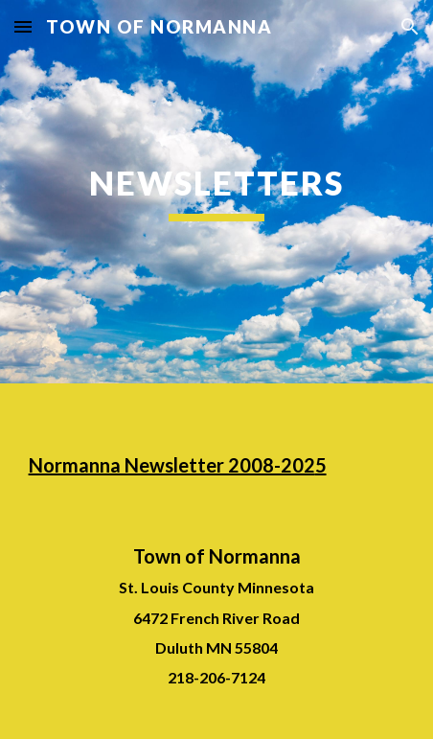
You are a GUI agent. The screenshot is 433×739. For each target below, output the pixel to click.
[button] (23, 26)
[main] (217, 191)
